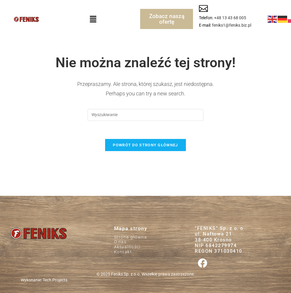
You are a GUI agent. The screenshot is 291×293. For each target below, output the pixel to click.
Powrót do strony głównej (145, 145)
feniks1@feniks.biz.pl (231, 25)
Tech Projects (55, 280)
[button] (93, 19)
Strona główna (130, 237)
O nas (120, 241)
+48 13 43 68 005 (230, 17)
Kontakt (123, 251)
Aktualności (127, 246)
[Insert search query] (145, 115)
